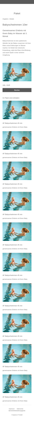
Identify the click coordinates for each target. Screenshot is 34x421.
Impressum (12, 408)
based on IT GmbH (17, 415)
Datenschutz (20, 408)
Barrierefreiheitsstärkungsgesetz (17, 410)
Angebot (5, 19)
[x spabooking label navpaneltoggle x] (28, 3)
